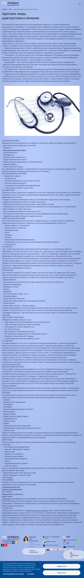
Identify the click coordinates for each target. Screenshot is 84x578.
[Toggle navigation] (79, 4)
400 (68, 536)
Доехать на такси (51, 541)
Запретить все (61, 566)
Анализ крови (6, 499)
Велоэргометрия (7, 494)
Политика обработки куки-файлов (13, 574)
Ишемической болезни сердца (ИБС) (14, 150)
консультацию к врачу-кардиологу (37, 511)
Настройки (30, 574)
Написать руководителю (34, 551)
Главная (4, 9)
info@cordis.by (71, 546)
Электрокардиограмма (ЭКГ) (11, 487)
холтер (10, 496)
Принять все (62, 573)
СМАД (4, 496)
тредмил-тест (18, 494)
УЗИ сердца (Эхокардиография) (12, 489)
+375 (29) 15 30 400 (71, 540)
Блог (10, 9)
